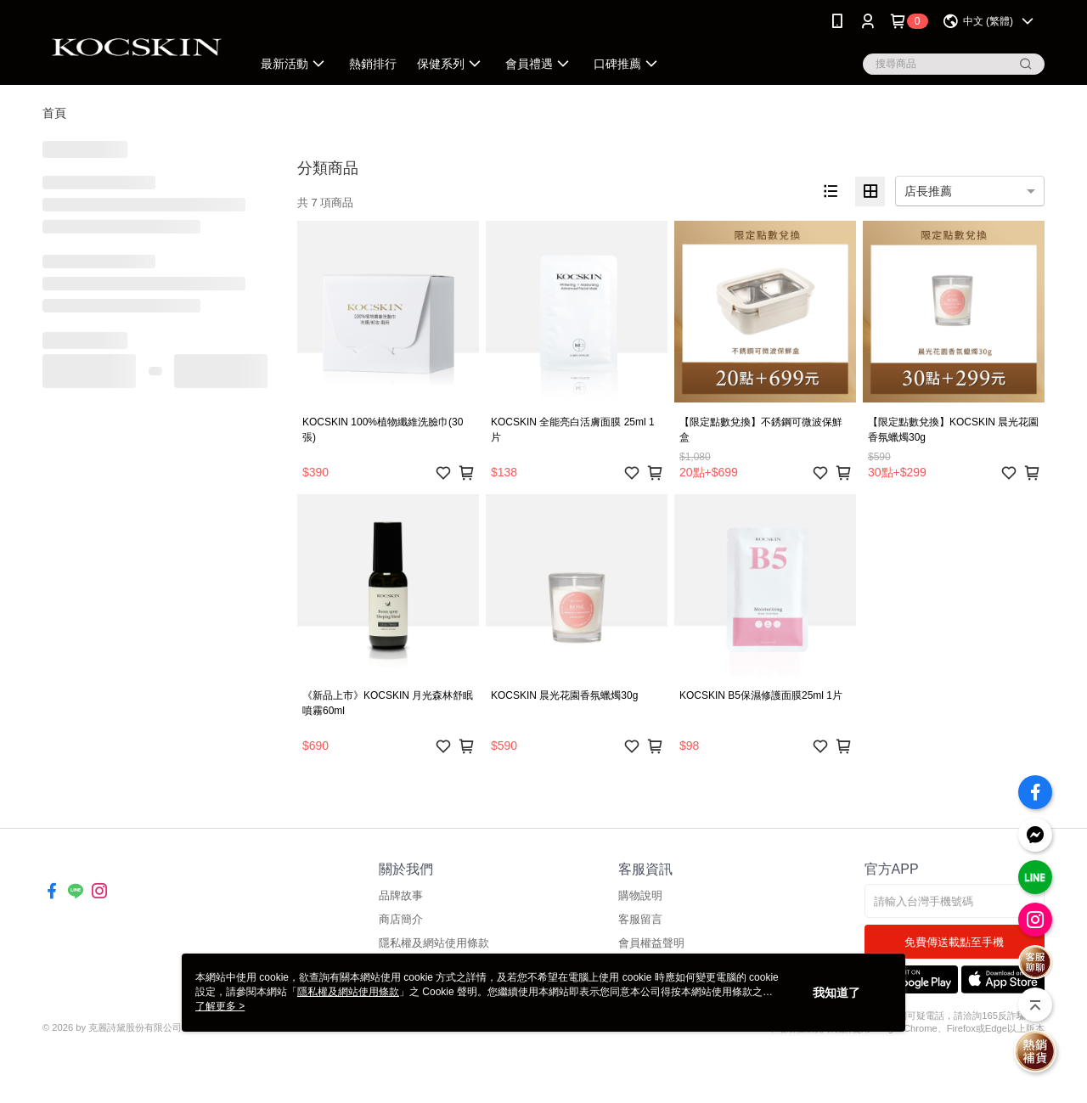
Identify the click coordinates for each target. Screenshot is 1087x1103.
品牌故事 (401, 895)
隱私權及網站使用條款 (434, 943)
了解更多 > (220, 1006)
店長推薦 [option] (928, 191)
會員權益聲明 (651, 943)
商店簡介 (401, 919)
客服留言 (640, 919)
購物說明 (640, 895)
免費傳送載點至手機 (954, 942)
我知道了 (836, 992)
